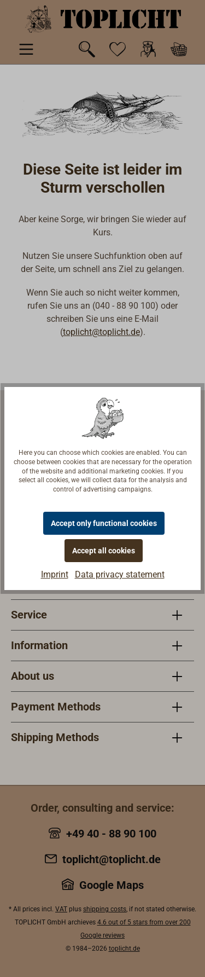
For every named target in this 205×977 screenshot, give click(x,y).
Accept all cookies (103, 550)
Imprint (54, 574)
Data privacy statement (120, 574)
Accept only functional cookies (104, 523)
